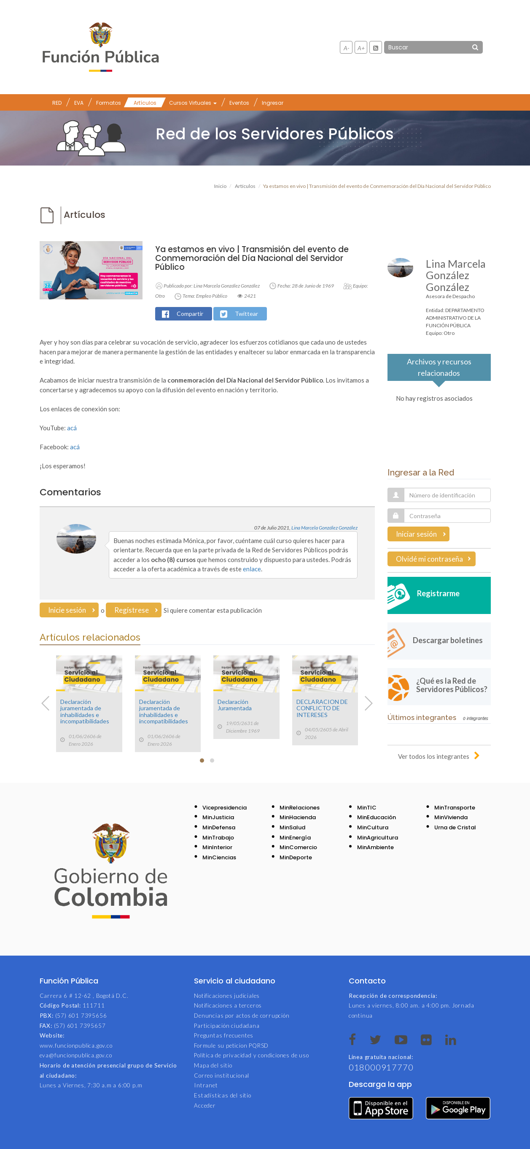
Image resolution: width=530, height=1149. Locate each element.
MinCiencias (219, 857)
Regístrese (131, 610)
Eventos (239, 102)
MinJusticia (218, 817)
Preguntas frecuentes (223, 1035)
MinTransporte (454, 808)
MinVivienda (451, 817)
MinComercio (298, 847)
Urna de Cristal (455, 827)
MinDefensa (218, 827)
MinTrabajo (218, 838)
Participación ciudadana (226, 1025)
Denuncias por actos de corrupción (241, 1015)
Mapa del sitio (213, 1065)
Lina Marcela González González (324, 527)
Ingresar (272, 102)
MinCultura (372, 827)
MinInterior (217, 847)
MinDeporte (296, 857)
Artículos (145, 102)
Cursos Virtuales (193, 102)
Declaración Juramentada (235, 705)
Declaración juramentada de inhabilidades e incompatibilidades (84, 711)
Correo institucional (221, 1075)
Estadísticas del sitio (222, 1095)
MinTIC (367, 808)
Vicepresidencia (224, 808)
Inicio (220, 186)
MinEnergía (295, 838)
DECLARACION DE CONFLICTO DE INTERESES (322, 708)
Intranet (206, 1085)
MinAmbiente (375, 847)
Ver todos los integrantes (433, 756)
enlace (252, 569)
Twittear (246, 313)
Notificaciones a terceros (228, 1005)
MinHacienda (298, 817)
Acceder (205, 1105)
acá (72, 428)
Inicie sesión (67, 610)
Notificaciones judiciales (227, 995)
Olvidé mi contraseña (429, 558)
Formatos (108, 102)
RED (57, 102)
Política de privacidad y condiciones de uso (251, 1055)
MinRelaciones (300, 808)
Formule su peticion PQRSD (231, 1045)
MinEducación (376, 817)
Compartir (190, 313)
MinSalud (292, 827)
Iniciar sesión (416, 534)
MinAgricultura (377, 838)
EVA (78, 102)
